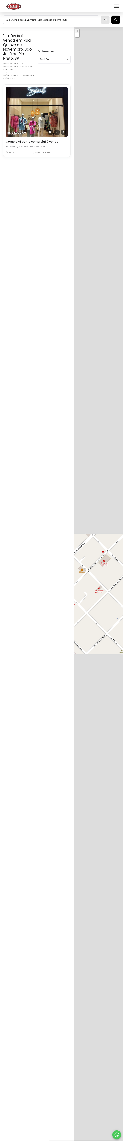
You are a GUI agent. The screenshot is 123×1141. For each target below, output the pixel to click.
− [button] (77, 35)
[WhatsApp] (116, 1134)
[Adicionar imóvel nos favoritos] (50, 132)
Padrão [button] (44, 59)
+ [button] (77, 31)
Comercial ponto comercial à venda (32, 142)
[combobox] (51, 19)
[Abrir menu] (116, 6)
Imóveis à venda (11, 63)
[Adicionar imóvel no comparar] (57, 132)
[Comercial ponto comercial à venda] (37, 112)
